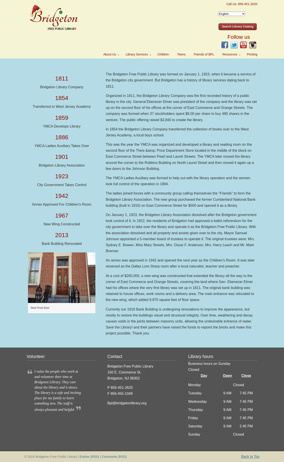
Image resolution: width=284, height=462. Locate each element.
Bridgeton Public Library (60, 18)
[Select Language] (231, 14)
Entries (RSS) (89, 456)
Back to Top (250, 456)
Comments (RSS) (114, 456)
